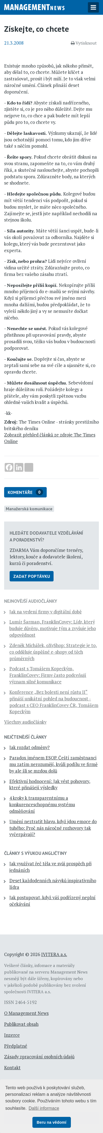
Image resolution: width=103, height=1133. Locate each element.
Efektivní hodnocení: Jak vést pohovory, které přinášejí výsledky (49, 784)
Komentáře (25, 492)
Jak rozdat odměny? (29, 747)
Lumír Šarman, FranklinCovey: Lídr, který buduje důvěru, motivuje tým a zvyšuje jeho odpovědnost (52, 628)
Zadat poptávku (31, 576)
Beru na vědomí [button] (51, 1122)
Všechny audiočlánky (25, 722)
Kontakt (12, 1068)
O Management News (26, 1013)
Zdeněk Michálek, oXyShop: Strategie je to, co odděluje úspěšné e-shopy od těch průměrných (53, 652)
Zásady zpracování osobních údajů (39, 1057)
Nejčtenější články (25, 737)
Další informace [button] (44, 1108)
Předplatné (15, 1046)
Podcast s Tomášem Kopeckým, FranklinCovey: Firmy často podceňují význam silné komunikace (47, 675)
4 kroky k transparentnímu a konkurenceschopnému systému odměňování (42, 804)
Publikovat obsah (21, 1024)
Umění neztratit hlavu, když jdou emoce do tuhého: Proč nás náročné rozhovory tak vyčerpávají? (53, 828)
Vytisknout (84, 43)
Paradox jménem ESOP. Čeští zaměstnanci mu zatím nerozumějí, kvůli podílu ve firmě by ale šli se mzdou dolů (53, 764)
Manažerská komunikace (29, 508)
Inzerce (12, 1035)
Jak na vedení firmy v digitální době (45, 612)
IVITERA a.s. (54, 954)
